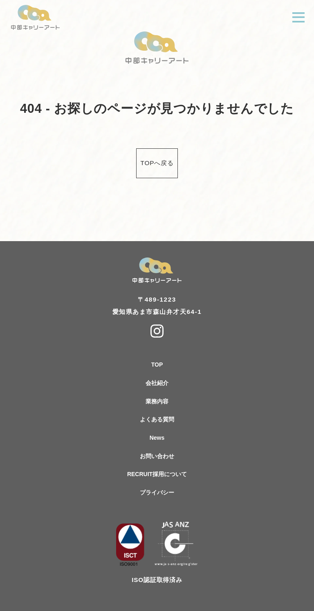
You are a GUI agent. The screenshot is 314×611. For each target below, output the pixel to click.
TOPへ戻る (157, 162)
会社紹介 (157, 383)
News (157, 437)
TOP (157, 364)
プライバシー (157, 492)
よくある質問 (157, 419)
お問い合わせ (157, 456)
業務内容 (157, 401)
